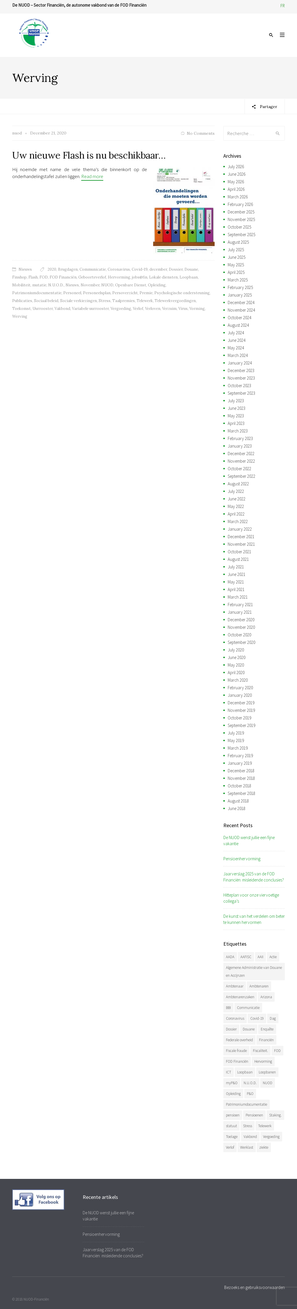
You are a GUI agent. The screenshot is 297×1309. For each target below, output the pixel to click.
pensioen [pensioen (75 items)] (233, 1115)
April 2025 (236, 272)
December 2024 (241, 302)
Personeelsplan (97, 292)
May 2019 (236, 740)
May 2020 (236, 665)
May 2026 (236, 181)
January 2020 (240, 695)
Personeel (72, 292)
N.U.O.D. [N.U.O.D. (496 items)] (250, 1082)
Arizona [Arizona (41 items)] (266, 996)
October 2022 (239, 468)
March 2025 (238, 280)
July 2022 (236, 491)
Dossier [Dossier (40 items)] (231, 1029)
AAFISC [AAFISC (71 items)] (245, 956)
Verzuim (169, 308)
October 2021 (239, 551)
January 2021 (240, 612)
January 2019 (240, 763)
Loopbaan (189, 277)
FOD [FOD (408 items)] (277, 1050)
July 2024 (236, 332)
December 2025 (241, 212)
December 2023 (241, 370)
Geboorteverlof (92, 277)
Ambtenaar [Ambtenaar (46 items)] (234, 986)
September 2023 (241, 393)
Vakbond (62, 308)
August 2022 (238, 483)
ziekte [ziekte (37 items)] (263, 1147)
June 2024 (236, 340)
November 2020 (241, 627)
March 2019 (238, 748)
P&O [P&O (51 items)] (250, 1093)
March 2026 (238, 197)
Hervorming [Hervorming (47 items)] (263, 1061)
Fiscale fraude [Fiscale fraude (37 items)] (236, 1050)
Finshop (19, 277)
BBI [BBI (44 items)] (228, 1007)
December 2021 (241, 536)
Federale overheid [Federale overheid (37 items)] (239, 1039)
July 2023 (236, 400)
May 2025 (236, 264)
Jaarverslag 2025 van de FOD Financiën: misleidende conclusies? (253, 877)
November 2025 (241, 219)
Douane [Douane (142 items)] (249, 1029)
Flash (33, 277)
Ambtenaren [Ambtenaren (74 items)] (259, 986)
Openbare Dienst (130, 285)
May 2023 (236, 416)
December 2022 (241, 453)
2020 (52, 269)
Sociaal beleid (46, 300)
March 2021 (238, 597)
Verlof (138, 308)
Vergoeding (121, 308)
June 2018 (236, 808)
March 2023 (238, 431)
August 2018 (238, 801)
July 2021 (236, 567)
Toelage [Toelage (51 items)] (232, 1136)
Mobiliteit (21, 285)
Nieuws (25, 269)
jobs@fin (139, 277)
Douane (191, 269)
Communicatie (92, 269)
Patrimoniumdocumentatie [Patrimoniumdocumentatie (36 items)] (246, 1104)
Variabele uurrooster (90, 308)
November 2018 (241, 778)
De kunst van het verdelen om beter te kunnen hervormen (254, 919)
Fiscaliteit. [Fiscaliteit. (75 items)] (260, 1050)
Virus (183, 308)
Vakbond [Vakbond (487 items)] (250, 1136)
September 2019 (241, 725)
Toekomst (21, 308)
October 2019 (239, 718)
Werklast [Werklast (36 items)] (246, 1147)
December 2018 (241, 770)
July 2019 (236, 733)
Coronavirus (119, 269)
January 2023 (240, 446)
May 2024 (236, 348)
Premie (146, 292)
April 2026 (236, 189)
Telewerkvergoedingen (175, 300)
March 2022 (238, 521)
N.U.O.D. (56, 285)
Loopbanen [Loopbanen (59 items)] (267, 1072)
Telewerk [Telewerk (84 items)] (264, 1125)
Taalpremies (123, 300)
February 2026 (240, 204)
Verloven (152, 308)
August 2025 (238, 242)
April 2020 (236, 672)
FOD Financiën (63, 277)
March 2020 (238, 680)
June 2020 (236, 657)
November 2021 (241, 544)
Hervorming (119, 277)
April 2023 (236, 423)
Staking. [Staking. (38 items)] (275, 1115)
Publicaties (22, 300)
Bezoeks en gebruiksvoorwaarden (254, 1287)
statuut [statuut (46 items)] (231, 1125)
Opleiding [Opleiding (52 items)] (233, 1093)
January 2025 (240, 295)
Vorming (197, 308)
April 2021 (236, 589)
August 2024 (238, 325)
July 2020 (236, 650)
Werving (19, 316)
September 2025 (241, 234)
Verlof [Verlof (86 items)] (230, 1147)
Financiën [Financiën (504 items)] (266, 1039)
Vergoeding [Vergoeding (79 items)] (271, 1136)
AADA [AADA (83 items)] (230, 956)
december (158, 269)
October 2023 (239, 385)
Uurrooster (42, 308)
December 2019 (241, 702)
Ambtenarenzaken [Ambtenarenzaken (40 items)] (240, 996)
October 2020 (239, 635)
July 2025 (236, 249)
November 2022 (241, 461)
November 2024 (241, 310)
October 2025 (239, 227)
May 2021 (236, 582)
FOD (43, 277)
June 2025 (236, 257)
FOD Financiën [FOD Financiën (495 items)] (237, 1061)
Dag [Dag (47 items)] (273, 1018)
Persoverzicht (125, 292)
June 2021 (236, 574)
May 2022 (236, 506)
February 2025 (240, 287)
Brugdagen (68, 269)
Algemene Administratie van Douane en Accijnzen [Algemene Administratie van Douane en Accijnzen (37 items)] (254, 971)
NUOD (107, 285)
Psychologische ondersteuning (182, 292)
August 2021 (238, 559)
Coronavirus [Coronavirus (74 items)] (235, 1018)
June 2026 (236, 174)
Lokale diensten (163, 277)
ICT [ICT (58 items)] (228, 1072)
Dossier (176, 269)
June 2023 (236, 408)
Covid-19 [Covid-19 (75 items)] (257, 1018)
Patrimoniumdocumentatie (36, 292)
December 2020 (241, 619)
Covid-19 (140, 269)
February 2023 (240, 438)
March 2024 (238, 355)
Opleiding (157, 285)
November (90, 285)
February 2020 (240, 687)
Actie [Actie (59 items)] (273, 956)
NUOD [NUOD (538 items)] (267, 1082)
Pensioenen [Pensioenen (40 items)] (254, 1115)
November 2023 (241, 378)
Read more (92, 176)
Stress (105, 300)
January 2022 (240, 529)
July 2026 (236, 166)
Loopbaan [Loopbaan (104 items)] (245, 1072)
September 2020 (241, 642)
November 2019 (241, 710)
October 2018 (239, 786)
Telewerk (145, 300)
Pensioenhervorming (241, 858)
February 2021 (240, 604)
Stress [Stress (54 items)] (247, 1125)
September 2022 (241, 476)
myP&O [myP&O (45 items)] (232, 1082)
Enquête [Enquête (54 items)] (267, 1029)
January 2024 (240, 363)
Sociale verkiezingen (78, 300)
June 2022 (236, 499)
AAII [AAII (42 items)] (260, 956)
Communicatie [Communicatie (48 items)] (248, 1007)
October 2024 (239, 317)
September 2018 (241, 793)
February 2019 (240, 755)
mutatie (39, 285)
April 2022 (236, 514)
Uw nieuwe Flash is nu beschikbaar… (89, 155)
